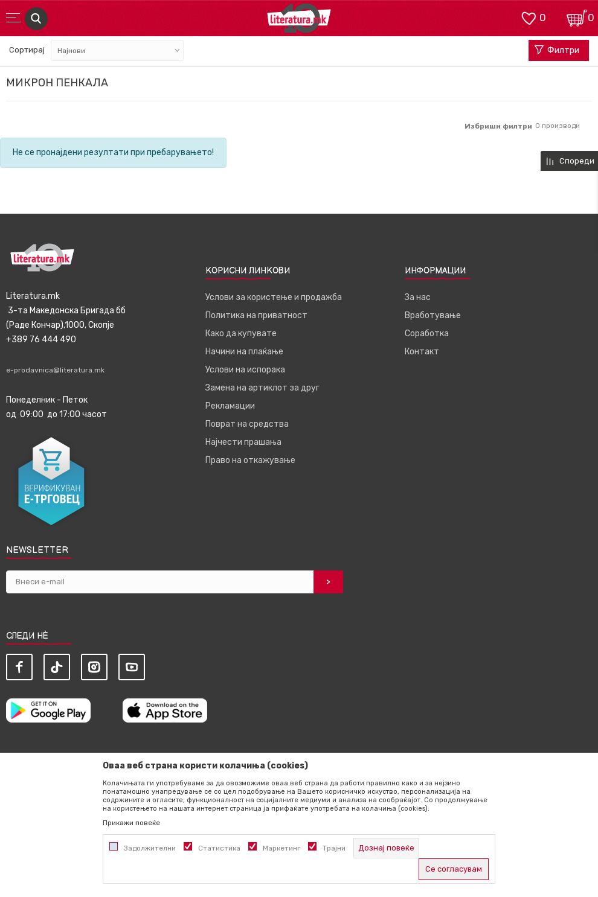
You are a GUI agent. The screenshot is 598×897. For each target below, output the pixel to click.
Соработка (427, 333)
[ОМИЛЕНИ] (528, 17)
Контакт (422, 351)
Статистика (219, 848)
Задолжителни (150, 848)
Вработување (433, 315)
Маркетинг (281, 848)
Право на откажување (250, 460)
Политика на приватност (256, 315)
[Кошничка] (577, 17)
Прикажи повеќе (131, 822)
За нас (418, 297)
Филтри (557, 50)
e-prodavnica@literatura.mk (55, 370)
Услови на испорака (245, 370)
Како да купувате (241, 333)
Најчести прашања (243, 442)
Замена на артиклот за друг (262, 388)
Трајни (334, 848)
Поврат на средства (247, 424)
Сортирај (27, 49)
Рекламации (230, 406)
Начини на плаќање (244, 351)
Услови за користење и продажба (273, 297)
